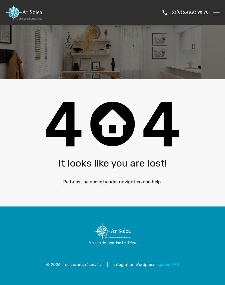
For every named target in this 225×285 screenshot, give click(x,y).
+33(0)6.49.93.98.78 (189, 12)
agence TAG (168, 264)
